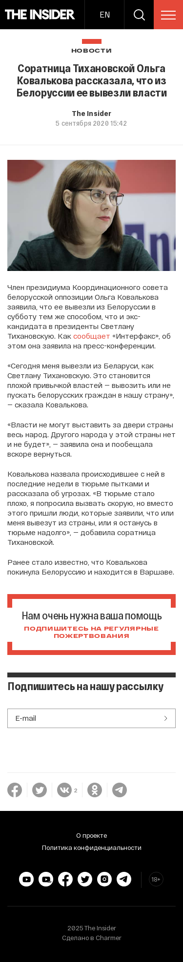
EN (105, 14)
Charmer (109, 938)
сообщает (91, 335)
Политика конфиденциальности (92, 847)
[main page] (40, 14)
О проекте (91, 835)
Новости (91, 51)
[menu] (168, 15)
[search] (139, 14)
